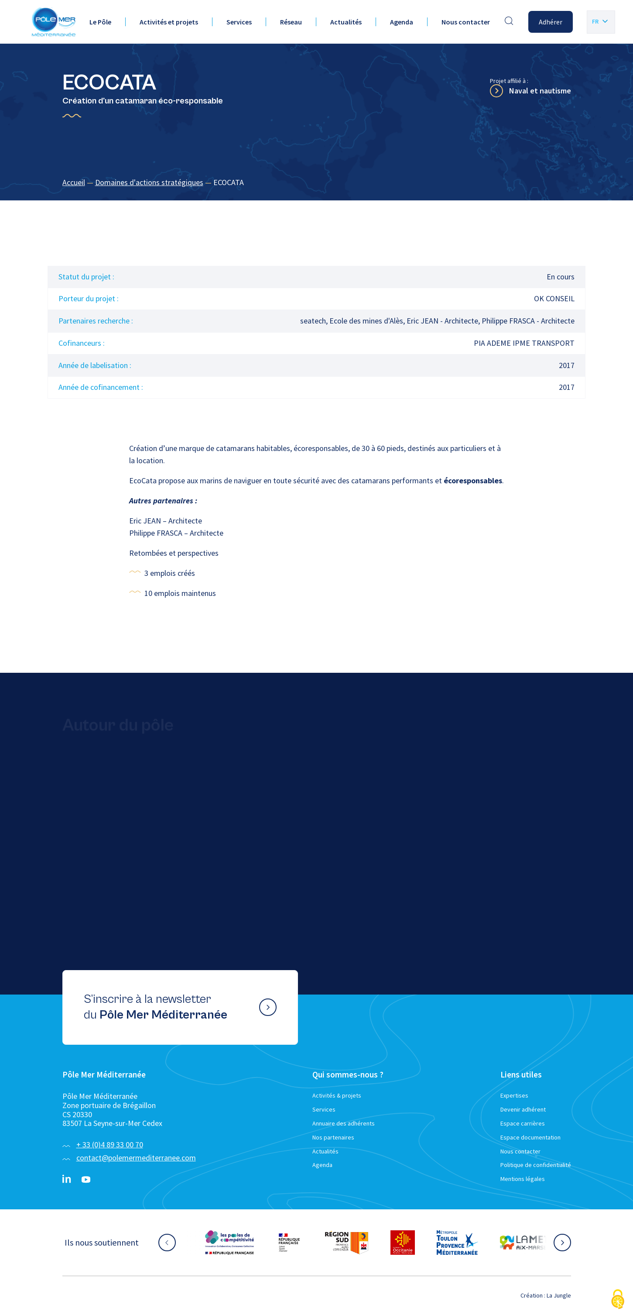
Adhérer (550, 21)
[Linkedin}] (66, 1179)
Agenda (401, 21)
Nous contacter (465, 21)
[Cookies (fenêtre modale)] (617, 1300)
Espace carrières (522, 1123)
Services (239, 21)
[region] (316, 182)
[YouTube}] (86, 1179)
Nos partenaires (333, 1137)
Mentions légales (522, 1179)
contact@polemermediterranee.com (136, 1158)
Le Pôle (100, 21)
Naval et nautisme (540, 91)
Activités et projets (169, 21)
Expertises (514, 1095)
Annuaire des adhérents (343, 1123)
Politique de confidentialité (535, 1165)
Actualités (346, 21)
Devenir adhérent (523, 1109)
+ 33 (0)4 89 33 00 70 (109, 1144)
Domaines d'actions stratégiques (149, 182)
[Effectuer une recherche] (509, 22)
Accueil (73, 182)
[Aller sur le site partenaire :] (229, 1242)
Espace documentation (530, 1137)
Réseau (291, 21)
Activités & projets (336, 1095)
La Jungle (559, 1295)
